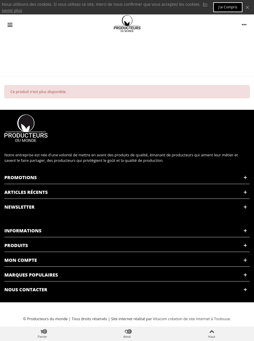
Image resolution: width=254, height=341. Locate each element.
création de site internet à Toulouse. (199, 318)
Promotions (20, 177)
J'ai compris (228, 7)
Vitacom (160, 318)
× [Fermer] (247, 7)
